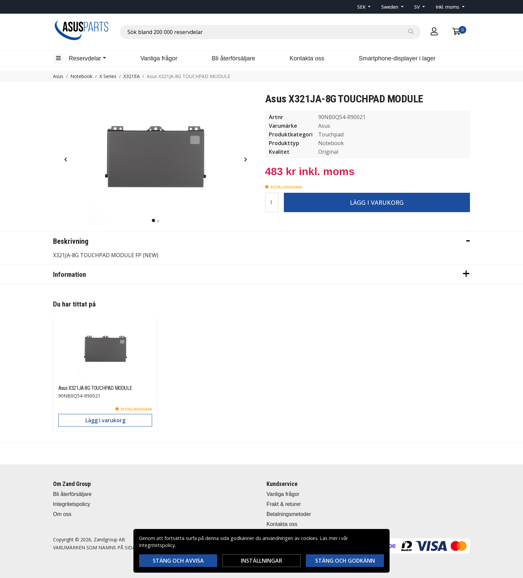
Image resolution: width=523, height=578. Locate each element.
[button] (364, 6)
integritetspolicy (157, 545)
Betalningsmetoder (289, 514)
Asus (58, 76)
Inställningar (261, 560)
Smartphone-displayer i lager (397, 58)
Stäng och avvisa (178, 560)
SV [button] (417, 7)
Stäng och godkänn (345, 560)
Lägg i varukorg (377, 202)
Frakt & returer (284, 504)
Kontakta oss (307, 58)
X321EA (131, 76)
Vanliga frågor (158, 58)
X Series (107, 76)
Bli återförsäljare (233, 58)
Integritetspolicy (71, 504)
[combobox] (270, 32)
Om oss (62, 514)
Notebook (81, 76)
